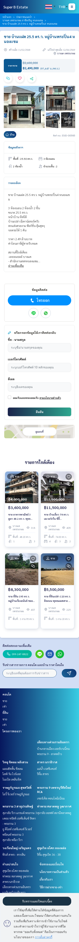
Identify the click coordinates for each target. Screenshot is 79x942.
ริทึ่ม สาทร (43, 774)
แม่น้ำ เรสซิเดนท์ (47, 768)
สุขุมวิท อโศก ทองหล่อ (51, 848)
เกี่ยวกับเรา (46, 879)
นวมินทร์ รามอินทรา (14, 892)
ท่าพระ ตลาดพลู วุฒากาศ (54, 806)
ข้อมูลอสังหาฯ (15, 147)
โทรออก (39, 300)
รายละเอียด (14, 183)
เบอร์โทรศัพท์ (17, 359)
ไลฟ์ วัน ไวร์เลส (12, 774)
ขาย (5, 701)
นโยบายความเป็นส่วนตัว (54, 872)
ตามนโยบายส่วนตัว (50, 398)
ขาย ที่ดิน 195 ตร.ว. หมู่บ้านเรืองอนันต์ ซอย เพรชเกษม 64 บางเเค (20, 599)
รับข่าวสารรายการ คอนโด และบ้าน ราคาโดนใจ (33, 665)
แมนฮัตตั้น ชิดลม (13, 768)
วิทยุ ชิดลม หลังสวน (15, 762)
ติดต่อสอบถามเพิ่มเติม (17, 646)
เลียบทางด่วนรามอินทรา (53, 742)
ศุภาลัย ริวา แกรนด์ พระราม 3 (20, 813)
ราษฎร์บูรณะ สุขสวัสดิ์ (17, 787)
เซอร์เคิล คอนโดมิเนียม (51, 798)
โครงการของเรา (12, 731)
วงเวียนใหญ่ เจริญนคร (17, 848)
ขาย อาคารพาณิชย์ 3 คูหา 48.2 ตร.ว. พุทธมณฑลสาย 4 (19, 517)
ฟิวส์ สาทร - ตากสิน (14, 854)
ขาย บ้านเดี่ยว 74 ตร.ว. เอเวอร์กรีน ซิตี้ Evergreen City (56, 517)
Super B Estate (15, 6)
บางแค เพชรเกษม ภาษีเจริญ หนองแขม (23, 20)
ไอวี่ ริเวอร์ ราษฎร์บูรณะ (16, 794)
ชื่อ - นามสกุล (16, 339)
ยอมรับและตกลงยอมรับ (26, 398)
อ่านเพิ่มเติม (16, 266)
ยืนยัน (39, 412)
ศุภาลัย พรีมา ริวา (13, 840)
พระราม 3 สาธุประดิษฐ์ (18, 806)
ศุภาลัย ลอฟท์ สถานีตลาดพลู (54, 813)
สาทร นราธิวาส (47, 762)
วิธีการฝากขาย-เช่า (51, 887)
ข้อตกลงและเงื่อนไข (52, 864)
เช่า (5, 706)
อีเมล (11, 379)
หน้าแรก (7, 17)
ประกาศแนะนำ (24, 17)
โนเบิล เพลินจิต (12, 779)
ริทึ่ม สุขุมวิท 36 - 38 (49, 854)
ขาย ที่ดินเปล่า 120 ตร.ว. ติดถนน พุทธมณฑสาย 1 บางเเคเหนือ (57, 599)
